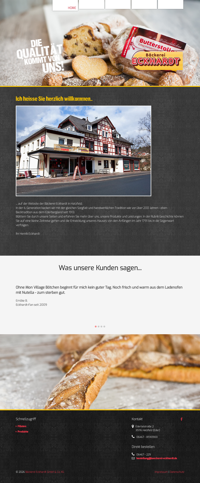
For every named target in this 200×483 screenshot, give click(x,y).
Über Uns (96, 6)
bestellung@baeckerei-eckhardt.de (156, 458)
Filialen (149, 6)
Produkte (174, 6)
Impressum (161, 472)
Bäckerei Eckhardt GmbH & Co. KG (44, 472)
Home (72, 8)
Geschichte (120, 6)
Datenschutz (177, 472)
